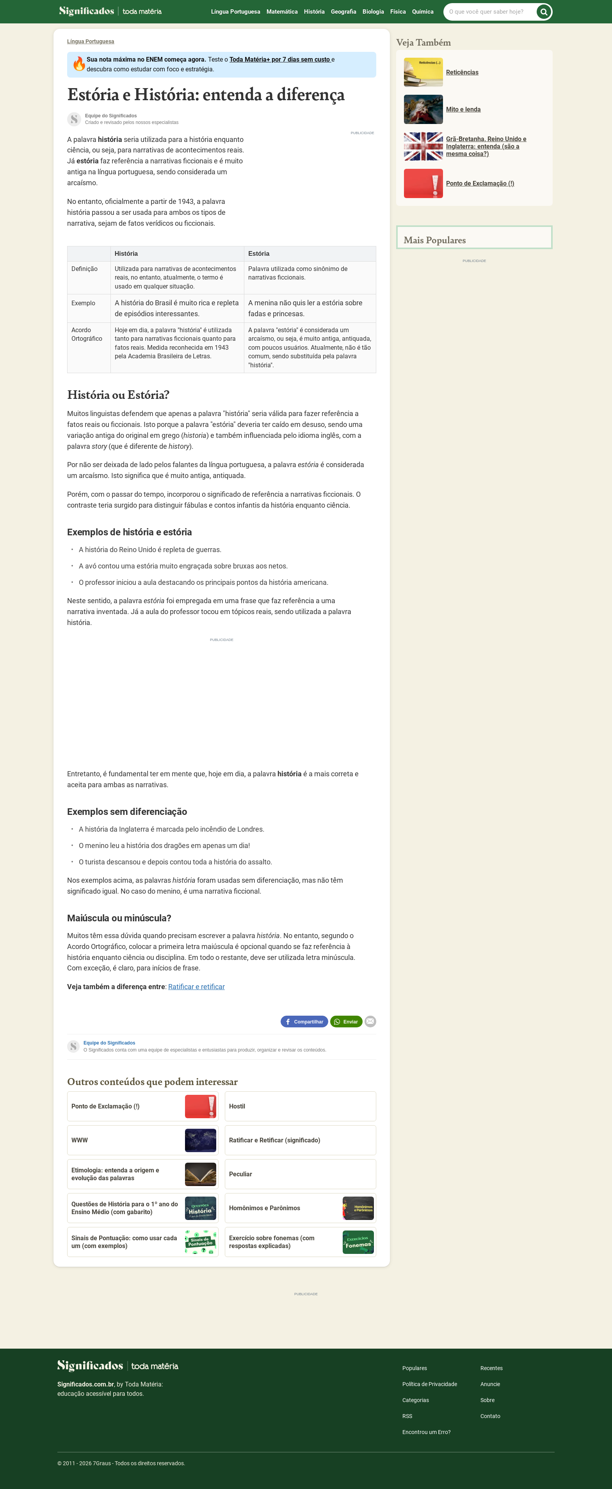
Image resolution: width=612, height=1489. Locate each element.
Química (423, 11)
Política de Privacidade (429, 1384)
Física (398, 11)
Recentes (491, 1368)
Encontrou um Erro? (426, 1432)
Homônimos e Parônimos (301, 1208)
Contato (490, 1416)
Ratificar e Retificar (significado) (274, 1140)
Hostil (237, 1106)
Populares (414, 1368)
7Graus (102, 1463)
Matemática (282, 11)
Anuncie (490, 1384)
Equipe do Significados (109, 1043)
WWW (143, 1140)
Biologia (373, 11)
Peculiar (240, 1174)
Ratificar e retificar (196, 987)
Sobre (487, 1400)
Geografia (343, 11)
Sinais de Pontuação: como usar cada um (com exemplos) (143, 1242)
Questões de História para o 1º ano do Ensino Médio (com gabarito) (143, 1208)
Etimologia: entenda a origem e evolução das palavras (143, 1174)
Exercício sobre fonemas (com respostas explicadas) (301, 1242)
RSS (407, 1416)
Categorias (415, 1400)
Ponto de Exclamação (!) (143, 1106)
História (314, 11)
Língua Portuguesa (235, 11)
